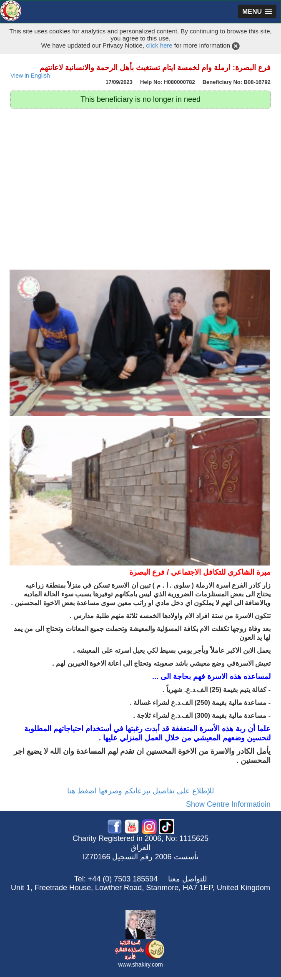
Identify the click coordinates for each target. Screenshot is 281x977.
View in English (30, 76)
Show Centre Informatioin (228, 804)
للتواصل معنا (187, 879)
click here (159, 45)
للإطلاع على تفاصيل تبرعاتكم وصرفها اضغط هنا (140, 791)
